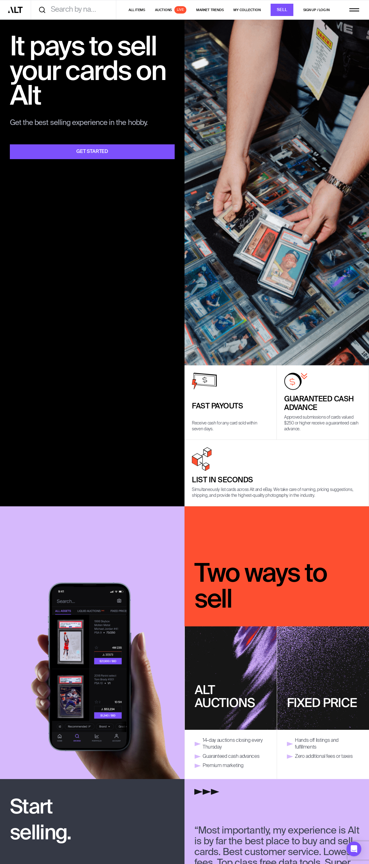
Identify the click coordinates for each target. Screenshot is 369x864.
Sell (282, 10)
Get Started (92, 151)
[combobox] (76, 9)
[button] (354, 849)
